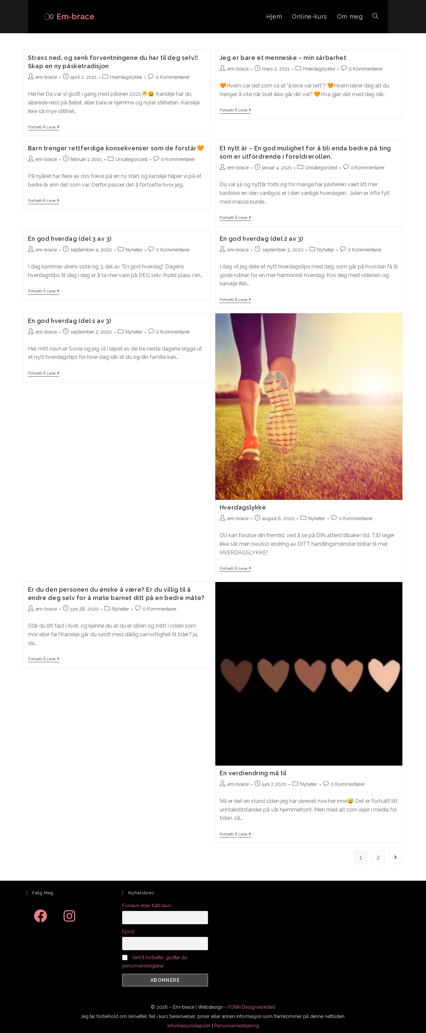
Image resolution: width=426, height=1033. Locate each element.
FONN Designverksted (251, 1007)
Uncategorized (131, 159)
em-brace (46, 77)
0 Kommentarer (173, 77)
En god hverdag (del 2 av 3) (262, 238)
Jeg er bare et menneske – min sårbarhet (283, 57)
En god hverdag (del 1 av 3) (69, 320)
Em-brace (76, 16)
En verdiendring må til (253, 773)
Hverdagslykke (126, 77)
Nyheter (133, 249)
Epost (128, 931)
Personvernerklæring (236, 1025)
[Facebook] (40, 916)
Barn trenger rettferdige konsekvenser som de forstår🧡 (116, 148)
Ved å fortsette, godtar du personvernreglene (154, 961)
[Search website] (375, 16)
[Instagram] (69, 916)
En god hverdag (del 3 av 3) (70, 238)
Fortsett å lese (43, 127)
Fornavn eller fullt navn (146, 905)
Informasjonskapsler (189, 1025)
